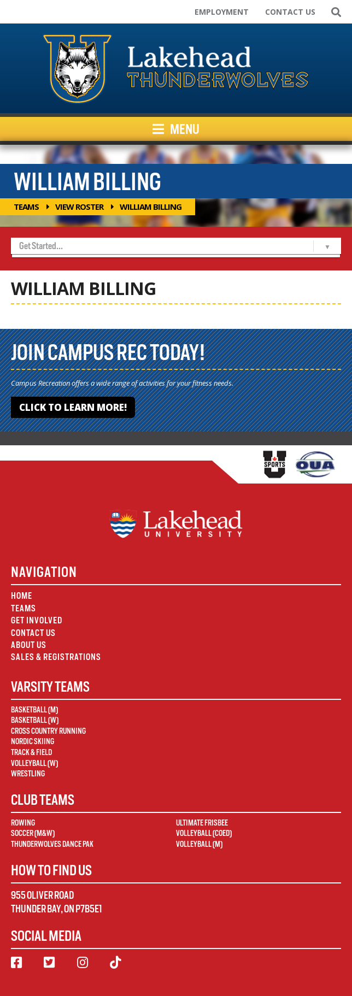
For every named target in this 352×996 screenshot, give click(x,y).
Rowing (23, 822)
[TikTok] (115, 962)
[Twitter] (49, 962)
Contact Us (290, 12)
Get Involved (36, 620)
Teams (26, 206)
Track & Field (31, 752)
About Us (28, 645)
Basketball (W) (34, 720)
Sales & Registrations (56, 657)
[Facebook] (16, 962)
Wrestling (28, 773)
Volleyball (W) (34, 763)
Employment (222, 12)
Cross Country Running (48, 731)
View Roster (79, 206)
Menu (176, 128)
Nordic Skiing (32, 741)
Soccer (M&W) (33, 833)
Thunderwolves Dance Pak (52, 844)
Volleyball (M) (199, 844)
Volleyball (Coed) (204, 833)
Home (21, 596)
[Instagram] (82, 962)
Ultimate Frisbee (202, 822)
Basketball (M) (34, 709)
